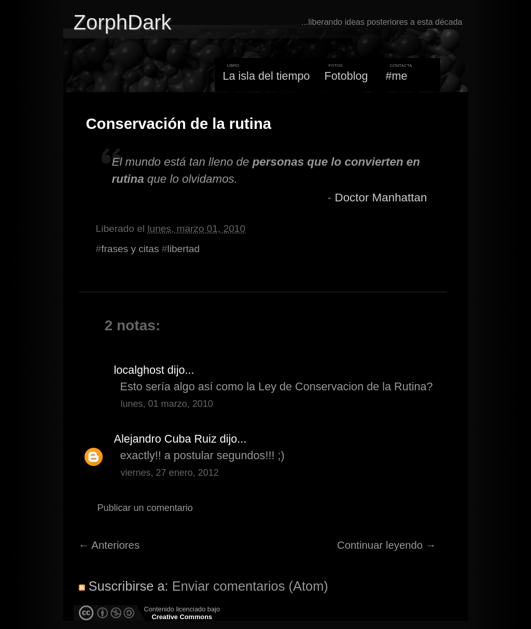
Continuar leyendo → (386, 545)
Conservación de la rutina (179, 123)
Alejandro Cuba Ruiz (165, 438)
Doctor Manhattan (380, 197)
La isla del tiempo (266, 75)
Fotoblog (346, 75)
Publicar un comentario (145, 508)
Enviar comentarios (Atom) (250, 586)
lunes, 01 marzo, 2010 (167, 404)
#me (397, 75)
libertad (183, 248)
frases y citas (130, 248)
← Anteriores (109, 545)
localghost (139, 369)
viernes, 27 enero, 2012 (170, 472)
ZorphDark (123, 22)
